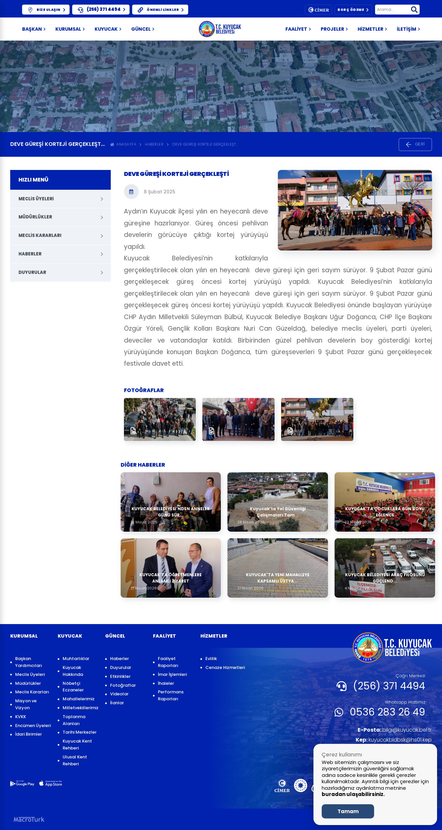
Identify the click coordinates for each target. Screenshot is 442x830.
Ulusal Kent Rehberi (75, 760)
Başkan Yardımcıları (28, 662)
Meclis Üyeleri (36, 199)
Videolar (119, 694)
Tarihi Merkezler (80, 732)
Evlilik (211, 658)
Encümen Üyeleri (33, 725)
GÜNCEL (142, 29)
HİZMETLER (372, 29)
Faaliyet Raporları (168, 662)
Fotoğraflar (123, 685)
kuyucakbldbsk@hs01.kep (393, 740)
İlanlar (117, 703)
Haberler (154, 144)
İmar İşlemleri (172, 674)
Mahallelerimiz (79, 699)
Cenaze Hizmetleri (225, 667)
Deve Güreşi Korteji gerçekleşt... (205, 144)
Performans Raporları (171, 695)
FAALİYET (298, 29)
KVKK (20, 717)
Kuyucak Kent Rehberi (77, 744)
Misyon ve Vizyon (26, 704)
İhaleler (166, 683)
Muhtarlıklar (76, 658)
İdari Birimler (28, 734)
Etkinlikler (120, 676)
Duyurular (32, 272)
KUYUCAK (108, 29)
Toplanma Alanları (74, 720)
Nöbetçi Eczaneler (73, 686)
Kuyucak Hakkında (73, 671)
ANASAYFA (123, 144)
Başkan (33, 29)
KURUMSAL (70, 29)
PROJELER (334, 29)
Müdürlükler (35, 217)
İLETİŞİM (408, 29)
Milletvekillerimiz (81, 708)
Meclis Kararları (39, 235)
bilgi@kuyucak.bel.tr (394, 730)
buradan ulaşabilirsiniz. (353, 794)
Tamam (348, 811)
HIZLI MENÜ (33, 179)
